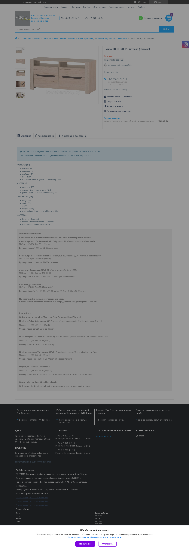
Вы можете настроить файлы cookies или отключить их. (93, 537)
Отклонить (107, 544)
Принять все (85, 544)
